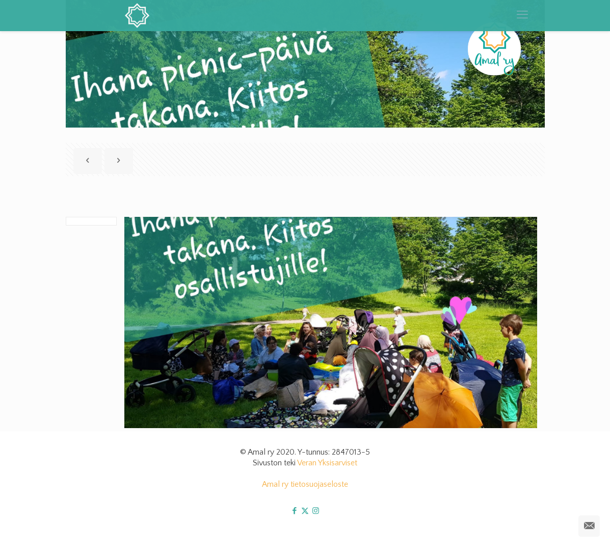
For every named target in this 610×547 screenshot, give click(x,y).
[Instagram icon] (316, 511)
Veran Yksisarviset (327, 462)
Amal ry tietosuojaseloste (305, 484)
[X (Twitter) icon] (305, 511)
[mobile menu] (522, 15)
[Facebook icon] (294, 511)
